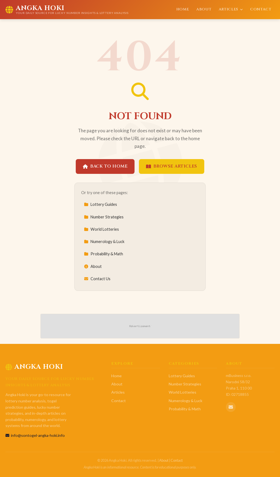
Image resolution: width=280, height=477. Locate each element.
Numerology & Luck (104, 241)
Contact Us (97, 278)
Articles (231, 9)
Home (182, 9)
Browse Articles (171, 166)
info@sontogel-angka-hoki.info (35, 435)
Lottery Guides (100, 204)
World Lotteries (101, 229)
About (203, 9)
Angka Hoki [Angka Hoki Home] (34, 366)
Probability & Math (103, 253)
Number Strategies (104, 217)
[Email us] (231, 407)
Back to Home (105, 166)
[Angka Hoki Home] (67, 9)
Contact (261, 9)
